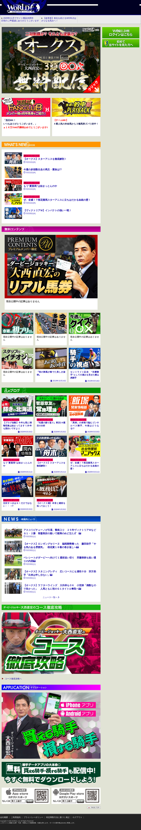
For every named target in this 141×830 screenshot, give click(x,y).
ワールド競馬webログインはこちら (121, 33)
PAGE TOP (93, 807)
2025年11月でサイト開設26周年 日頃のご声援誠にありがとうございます (20, 19)
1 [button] (48, 95)
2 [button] (53, 95)
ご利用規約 (16, 817)
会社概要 (4, 817)
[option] (51, 60)
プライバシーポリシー (33, 817)
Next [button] (97, 60)
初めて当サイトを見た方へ (121, 43)
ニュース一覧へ (51, 597)
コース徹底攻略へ (12, 678)
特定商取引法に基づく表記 (58, 817)
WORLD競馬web (20, 10)
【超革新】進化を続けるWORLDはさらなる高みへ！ (58, 19)
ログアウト (77, 817)
